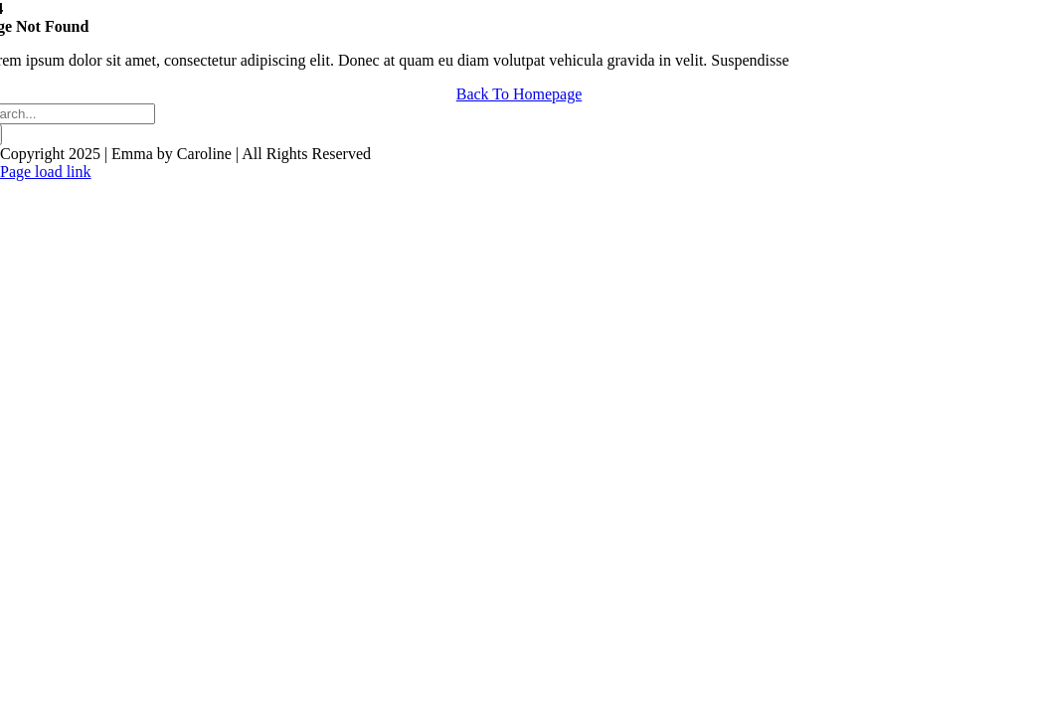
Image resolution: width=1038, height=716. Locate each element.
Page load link (45, 171)
